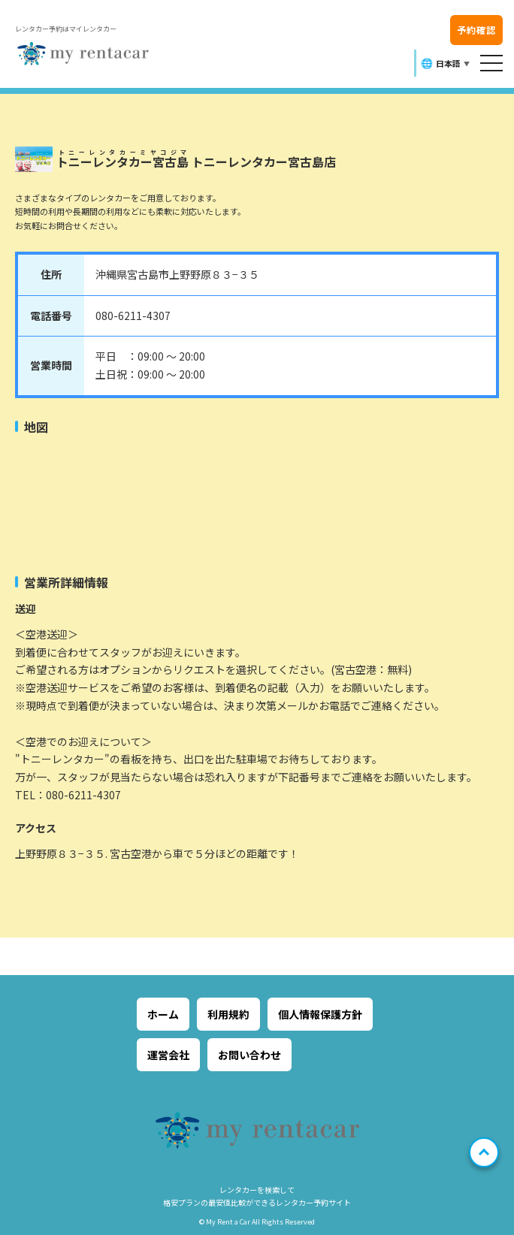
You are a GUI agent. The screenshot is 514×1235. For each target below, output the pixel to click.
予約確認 (476, 29)
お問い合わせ (249, 1054)
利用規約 (228, 1014)
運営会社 (168, 1054)
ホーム (163, 1014)
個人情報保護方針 (320, 1014)
